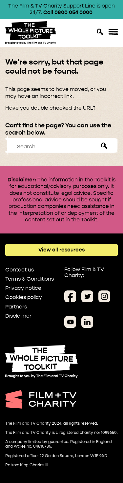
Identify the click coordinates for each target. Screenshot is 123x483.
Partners (16, 306)
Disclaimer (18, 315)
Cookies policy (23, 297)
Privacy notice (23, 288)
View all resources (61, 249)
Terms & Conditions (29, 278)
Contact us (19, 269)
